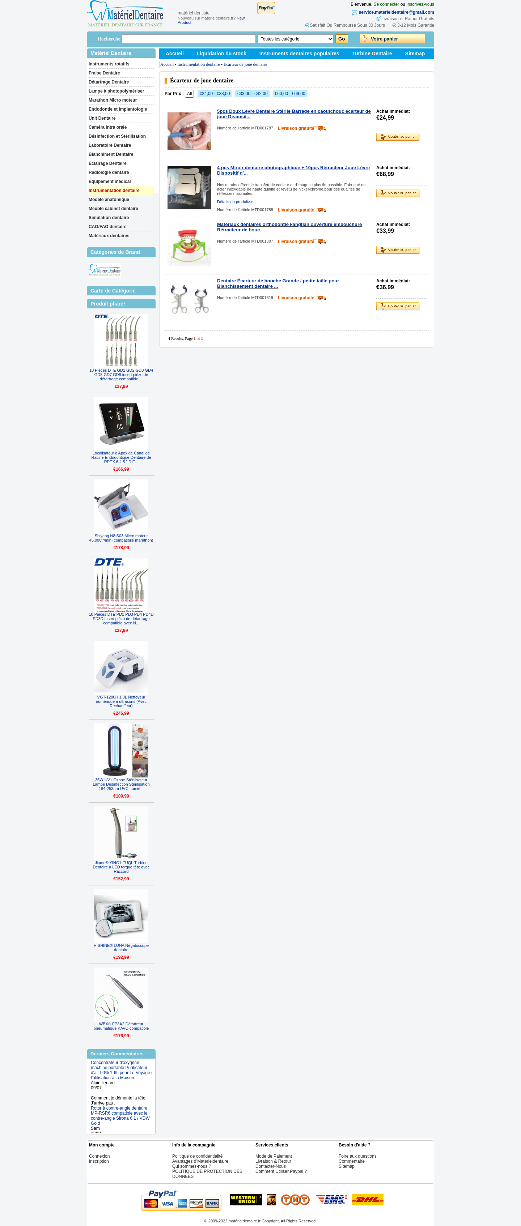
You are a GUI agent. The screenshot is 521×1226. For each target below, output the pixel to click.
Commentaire (352, 1161)
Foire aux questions (358, 1156)
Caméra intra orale (108, 127)
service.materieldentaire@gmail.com (396, 12)
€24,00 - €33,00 (214, 93)
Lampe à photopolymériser (116, 91)
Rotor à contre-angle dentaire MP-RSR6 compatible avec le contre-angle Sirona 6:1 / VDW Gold (120, 1119)
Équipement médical (110, 181)
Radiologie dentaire (109, 172)
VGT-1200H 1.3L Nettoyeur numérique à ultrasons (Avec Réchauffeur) (121, 701)
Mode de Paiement (273, 1156)
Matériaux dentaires (109, 235)
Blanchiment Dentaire (111, 154)
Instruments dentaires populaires (299, 53)
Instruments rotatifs (109, 64)
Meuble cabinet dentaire (113, 208)
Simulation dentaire (109, 217)
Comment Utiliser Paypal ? (281, 1171)
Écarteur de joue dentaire (245, 64)
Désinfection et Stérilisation (117, 136)
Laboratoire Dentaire (110, 145)
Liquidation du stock (221, 53)
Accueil (175, 53)
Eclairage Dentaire (108, 163)
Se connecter (386, 4)
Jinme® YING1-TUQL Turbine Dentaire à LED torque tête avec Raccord (121, 866)
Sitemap (415, 53)
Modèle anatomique (109, 199)
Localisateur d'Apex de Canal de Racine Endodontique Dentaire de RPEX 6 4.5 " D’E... (121, 457)
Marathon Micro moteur (113, 100)
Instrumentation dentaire (114, 190)
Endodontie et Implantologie (118, 109)
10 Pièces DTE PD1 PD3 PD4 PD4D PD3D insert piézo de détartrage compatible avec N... (121, 618)
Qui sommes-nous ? (191, 1166)
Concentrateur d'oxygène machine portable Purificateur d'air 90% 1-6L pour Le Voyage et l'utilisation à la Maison (123, 1074)
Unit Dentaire (102, 118)
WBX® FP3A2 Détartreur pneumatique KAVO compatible (121, 1026)
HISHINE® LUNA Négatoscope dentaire (121, 947)
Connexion (99, 1156)
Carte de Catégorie (112, 291)
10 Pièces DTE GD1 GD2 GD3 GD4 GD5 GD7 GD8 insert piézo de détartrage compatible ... (121, 374)
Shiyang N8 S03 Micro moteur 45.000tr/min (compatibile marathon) (121, 538)
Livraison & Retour (273, 1161)
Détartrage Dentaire (109, 82)
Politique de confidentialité (197, 1156)
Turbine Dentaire (372, 53)
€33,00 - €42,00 (252, 93)
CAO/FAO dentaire (108, 226)
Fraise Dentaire (104, 73)
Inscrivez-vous (420, 4)
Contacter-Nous (270, 1166)
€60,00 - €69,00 (290, 93)
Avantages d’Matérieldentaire (200, 1161)
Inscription (99, 1161)
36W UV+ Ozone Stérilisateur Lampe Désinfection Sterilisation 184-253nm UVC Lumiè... (121, 784)
